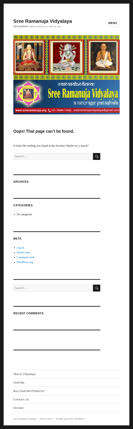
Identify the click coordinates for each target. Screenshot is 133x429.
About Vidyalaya (24, 374)
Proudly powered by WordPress (70, 418)
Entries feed (23, 252)
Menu (112, 23)
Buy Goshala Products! (29, 391)
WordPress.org (25, 262)
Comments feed (25, 257)
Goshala (18, 382)
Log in (20, 247)
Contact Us (21, 399)
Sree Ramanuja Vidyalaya (42, 21)
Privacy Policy (46, 418)
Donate (18, 408)
